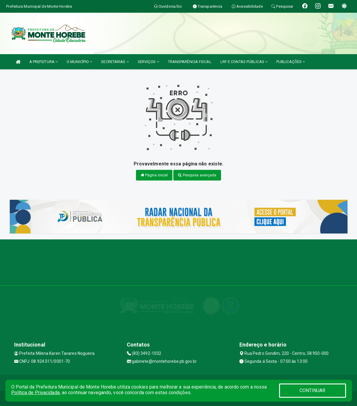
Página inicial (154, 175)
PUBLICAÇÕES (290, 61)
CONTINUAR (313, 390)
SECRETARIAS (115, 61)
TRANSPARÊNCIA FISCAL (190, 61)
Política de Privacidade (35, 392)
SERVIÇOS (148, 61)
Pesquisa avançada (197, 175)
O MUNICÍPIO (79, 61)
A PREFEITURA (43, 61)
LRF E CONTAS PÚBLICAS (244, 61)
